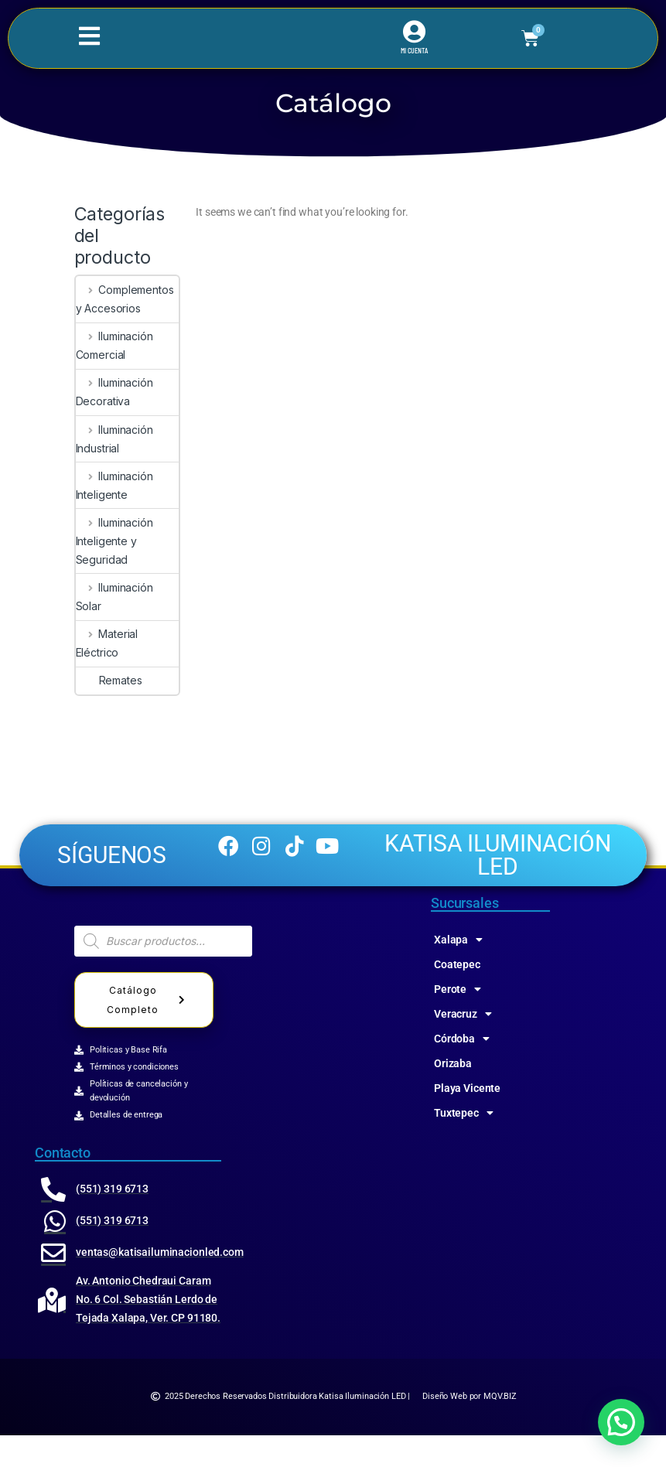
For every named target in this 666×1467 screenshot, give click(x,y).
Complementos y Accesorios (125, 299)
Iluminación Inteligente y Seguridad (114, 541)
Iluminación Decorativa (114, 392)
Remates (109, 680)
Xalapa (458, 971)
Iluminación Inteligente (114, 485)
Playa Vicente (467, 1120)
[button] (621, 1422)
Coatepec (457, 996)
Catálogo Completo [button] (148, 1031)
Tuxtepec (464, 1144)
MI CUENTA (414, 51)
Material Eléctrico (107, 643)
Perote (457, 1020)
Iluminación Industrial (114, 439)
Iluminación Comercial (114, 345)
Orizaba (453, 1095)
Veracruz (463, 1045)
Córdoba (462, 1070)
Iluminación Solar (114, 596)
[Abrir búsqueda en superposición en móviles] (163, 972)
